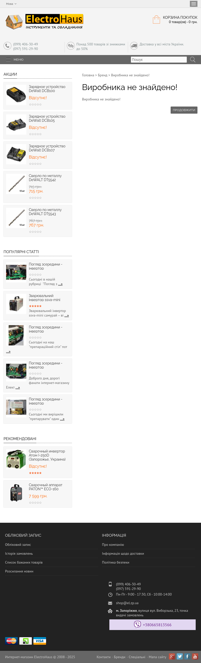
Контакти (104, 657)
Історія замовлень (19, 553)
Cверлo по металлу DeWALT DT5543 (45, 212)
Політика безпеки (115, 562)
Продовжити (184, 110)
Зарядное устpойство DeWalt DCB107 (47, 148)
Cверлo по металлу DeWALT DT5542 (45, 178)
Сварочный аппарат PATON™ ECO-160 (45, 487)
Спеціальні (137, 657)
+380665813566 (157, 624)
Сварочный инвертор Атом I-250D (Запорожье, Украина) (47, 455)
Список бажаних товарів (24, 562)
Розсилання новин (19, 571)
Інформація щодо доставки (123, 553)
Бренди (119, 657)
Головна (88, 75)
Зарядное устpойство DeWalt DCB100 (47, 89)
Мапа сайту (157, 657)
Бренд (103, 75)
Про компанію (113, 544)
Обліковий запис (18, 544)
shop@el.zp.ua (127, 603)
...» (60, 284)
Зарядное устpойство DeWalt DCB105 (47, 118)
